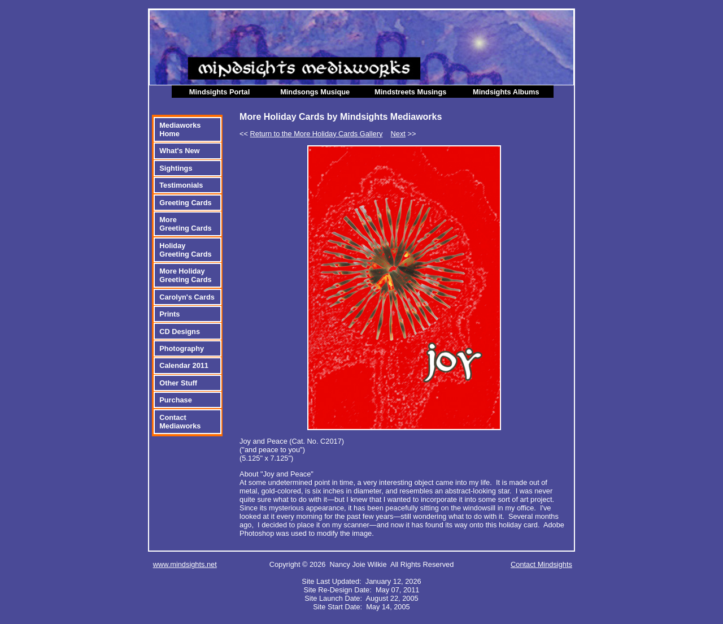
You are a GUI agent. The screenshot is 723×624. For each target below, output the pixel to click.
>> (403, 133)
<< (310, 133)
